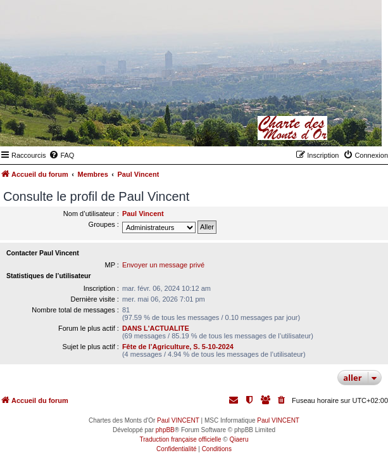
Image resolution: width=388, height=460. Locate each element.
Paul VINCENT (178, 420)
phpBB (165, 429)
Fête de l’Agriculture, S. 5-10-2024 (178, 346)
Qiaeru (238, 439)
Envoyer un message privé (163, 265)
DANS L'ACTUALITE (155, 328)
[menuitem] (61, 155)
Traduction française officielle (181, 439)
